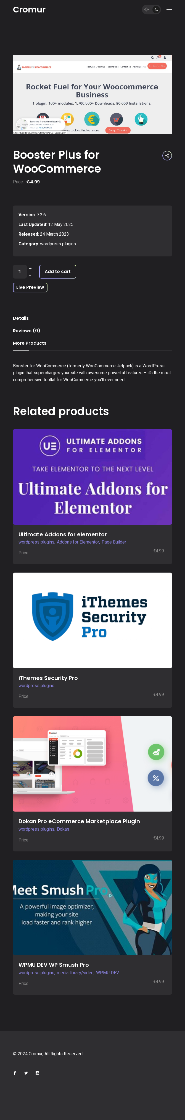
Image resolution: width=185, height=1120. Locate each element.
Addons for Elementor (78, 542)
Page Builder (114, 542)
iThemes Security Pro (48, 678)
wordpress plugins (58, 244)
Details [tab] (21, 318)
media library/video (75, 973)
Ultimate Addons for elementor (62, 534)
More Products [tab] (29, 343)
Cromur (29, 9)
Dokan (63, 829)
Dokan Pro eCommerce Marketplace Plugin (79, 821)
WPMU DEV (107, 973)
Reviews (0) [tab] (26, 331)
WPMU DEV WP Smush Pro (53, 965)
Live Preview (30, 287)
